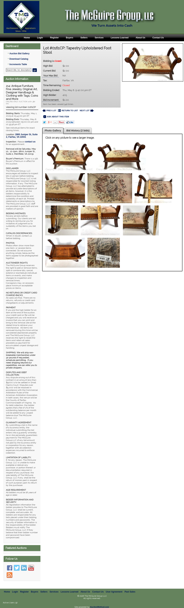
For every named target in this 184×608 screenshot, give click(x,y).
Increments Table (18, 64)
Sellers (84, 37)
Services (99, 37)
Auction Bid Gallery (19, 53)
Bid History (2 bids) (77, 130)
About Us (140, 37)
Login (40, 37)
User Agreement (114, 592)
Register (54, 37)
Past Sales (130, 592)
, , (22, 135)
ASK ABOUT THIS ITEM (56, 116)
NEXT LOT (87, 110)
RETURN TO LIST (68, 110)
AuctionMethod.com (99, 607)
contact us (30, 141)
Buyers (69, 37)
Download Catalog (18, 59)
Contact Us (158, 37)
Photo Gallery (53, 130)
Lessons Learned (119, 37)
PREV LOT (49, 110)
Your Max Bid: (50, 75)
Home (27, 37)
